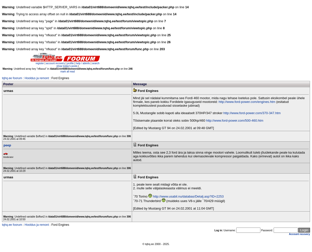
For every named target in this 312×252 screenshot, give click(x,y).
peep (7, 145)
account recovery (56, 63)
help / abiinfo (83, 63)
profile (70, 63)
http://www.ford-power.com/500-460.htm (234, 120)
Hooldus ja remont (37, 78)
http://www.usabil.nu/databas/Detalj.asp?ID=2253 (188, 196)
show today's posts (66, 66)
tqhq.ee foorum (12, 78)
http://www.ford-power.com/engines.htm (247, 102)
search (95, 63)
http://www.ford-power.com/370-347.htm (252, 113)
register (40, 63)
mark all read (67, 71)
